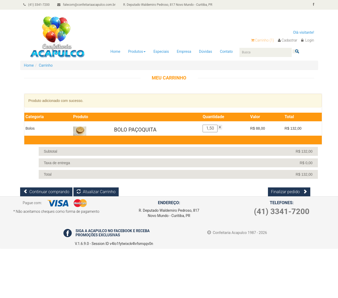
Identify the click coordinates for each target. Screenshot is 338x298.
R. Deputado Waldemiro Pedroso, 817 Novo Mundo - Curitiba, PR (169, 5)
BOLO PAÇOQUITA (135, 130)
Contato (226, 51)
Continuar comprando (46, 191)
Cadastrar (287, 40)
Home (116, 51)
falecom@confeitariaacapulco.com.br (88, 5)
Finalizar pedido (289, 191)
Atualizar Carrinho (96, 191)
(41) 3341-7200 (37, 5)
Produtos (137, 51)
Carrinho (262, 40)
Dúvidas (205, 51)
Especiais (161, 51)
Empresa (184, 51)
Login (307, 40)
